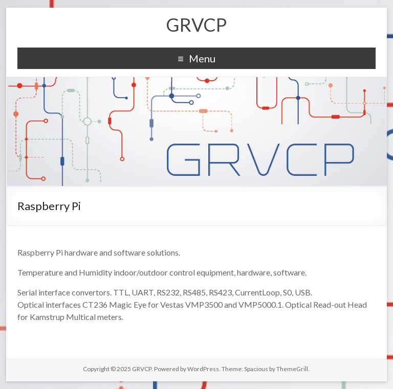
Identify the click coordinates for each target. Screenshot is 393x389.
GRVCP (196, 24)
